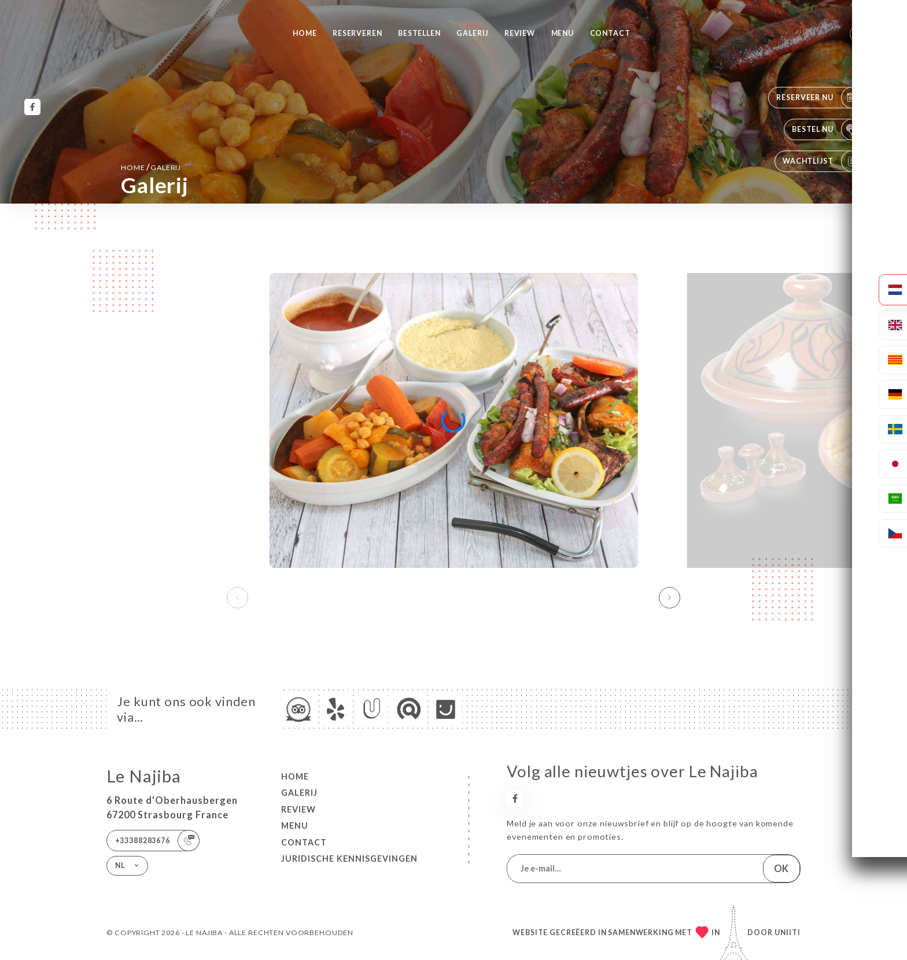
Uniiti (788, 932)
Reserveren (357, 33)
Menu (562, 33)
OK (781, 868)
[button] (669, 597)
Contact (610, 33)
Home (304, 33)
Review (519, 33)
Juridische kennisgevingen (349, 858)
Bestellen (419, 33)
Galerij (472, 33)
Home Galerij (151, 167)
